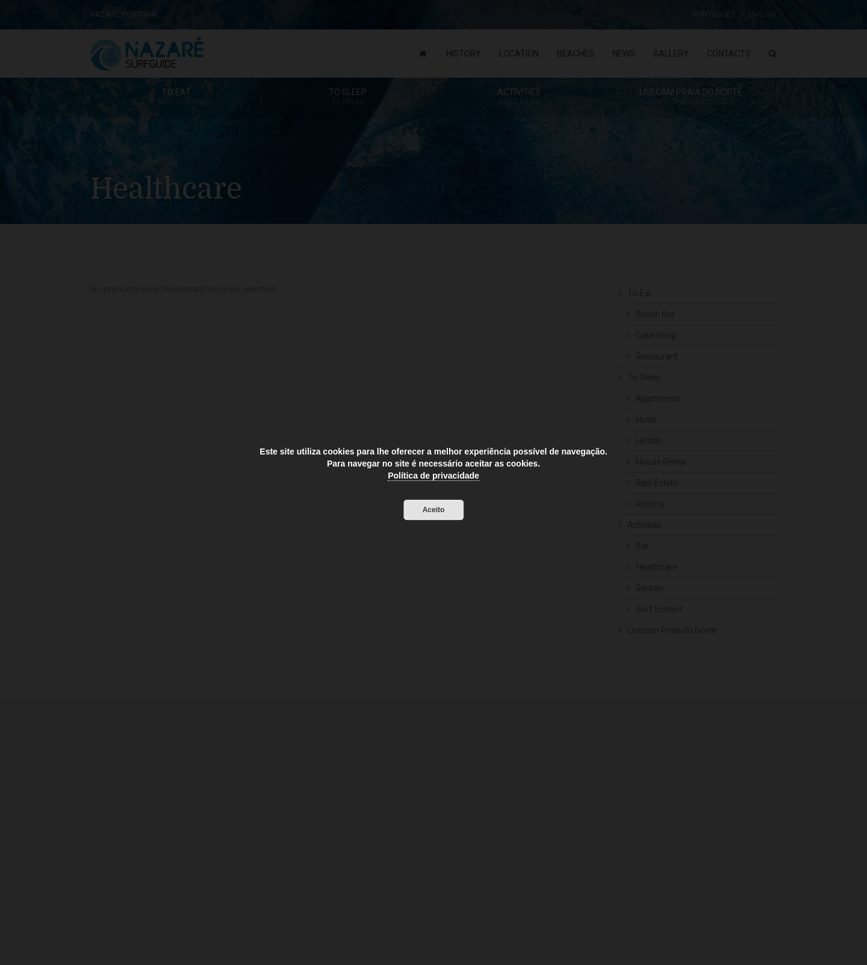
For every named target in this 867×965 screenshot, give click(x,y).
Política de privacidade (433, 475)
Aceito (434, 510)
